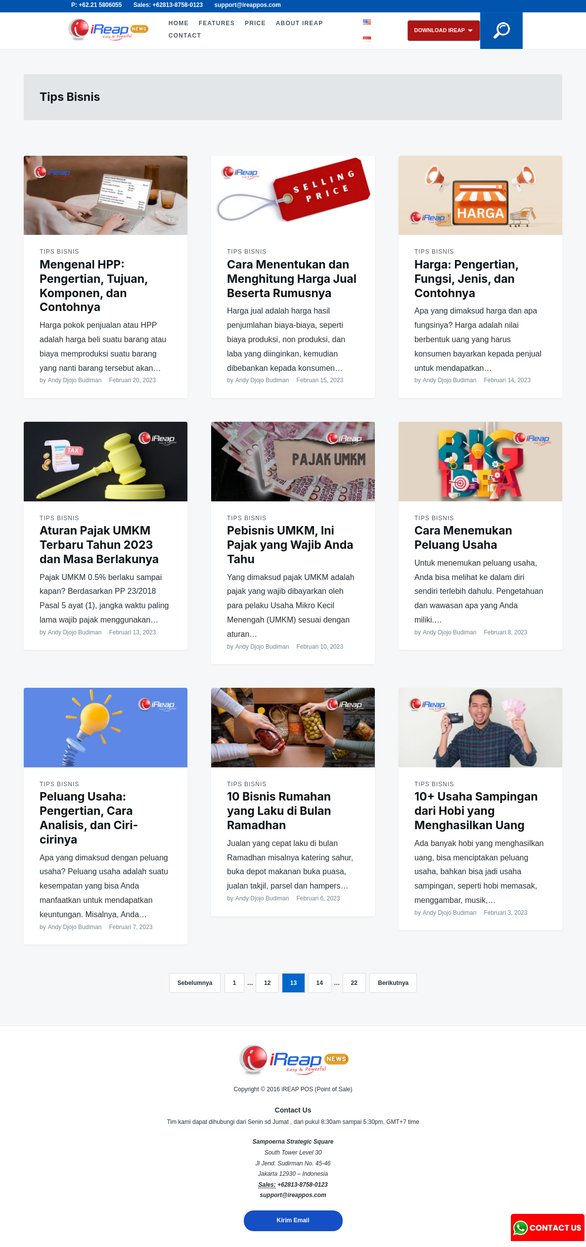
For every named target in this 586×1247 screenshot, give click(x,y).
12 (267, 983)
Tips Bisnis (59, 251)
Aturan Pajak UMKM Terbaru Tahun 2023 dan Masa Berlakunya (99, 545)
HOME (179, 23)
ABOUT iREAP (299, 23)
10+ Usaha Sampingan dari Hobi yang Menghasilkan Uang (476, 811)
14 (319, 983)
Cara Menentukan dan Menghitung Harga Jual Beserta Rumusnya (292, 279)
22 (354, 983)
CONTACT (185, 35)
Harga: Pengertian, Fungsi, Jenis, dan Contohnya (466, 279)
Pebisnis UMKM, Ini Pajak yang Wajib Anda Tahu (290, 545)
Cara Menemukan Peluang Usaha (463, 538)
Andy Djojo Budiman (75, 380)
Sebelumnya (195, 983)
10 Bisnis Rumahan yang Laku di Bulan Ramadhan (279, 811)
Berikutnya (393, 983)
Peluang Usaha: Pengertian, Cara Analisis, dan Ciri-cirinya (89, 818)
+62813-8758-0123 (302, 1184)
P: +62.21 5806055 (96, 4)
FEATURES (217, 23)
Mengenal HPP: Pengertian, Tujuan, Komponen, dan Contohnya (94, 286)
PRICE (255, 23)
